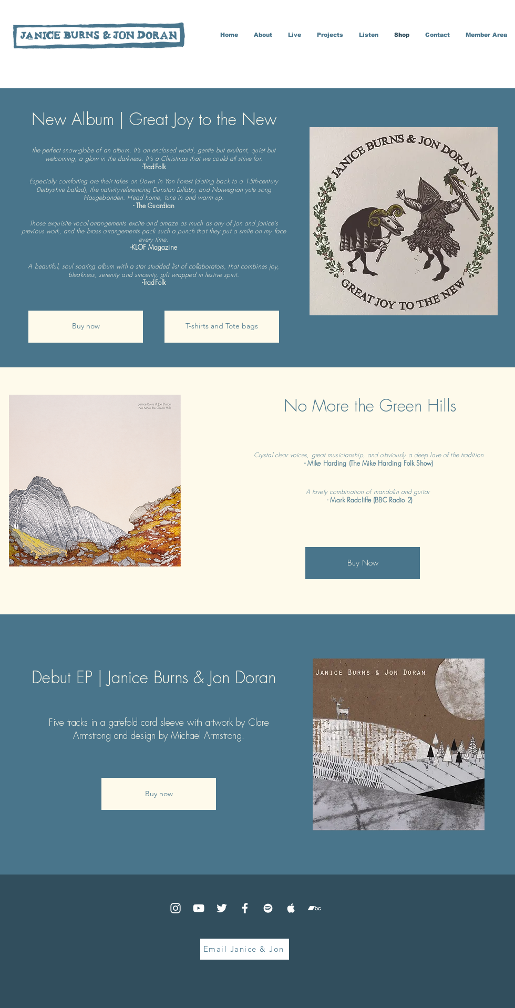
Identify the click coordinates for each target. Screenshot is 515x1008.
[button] (330, 34)
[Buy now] (85, 327)
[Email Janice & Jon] (244, 949)
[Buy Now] (362, 563)
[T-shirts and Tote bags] (221, 327)
